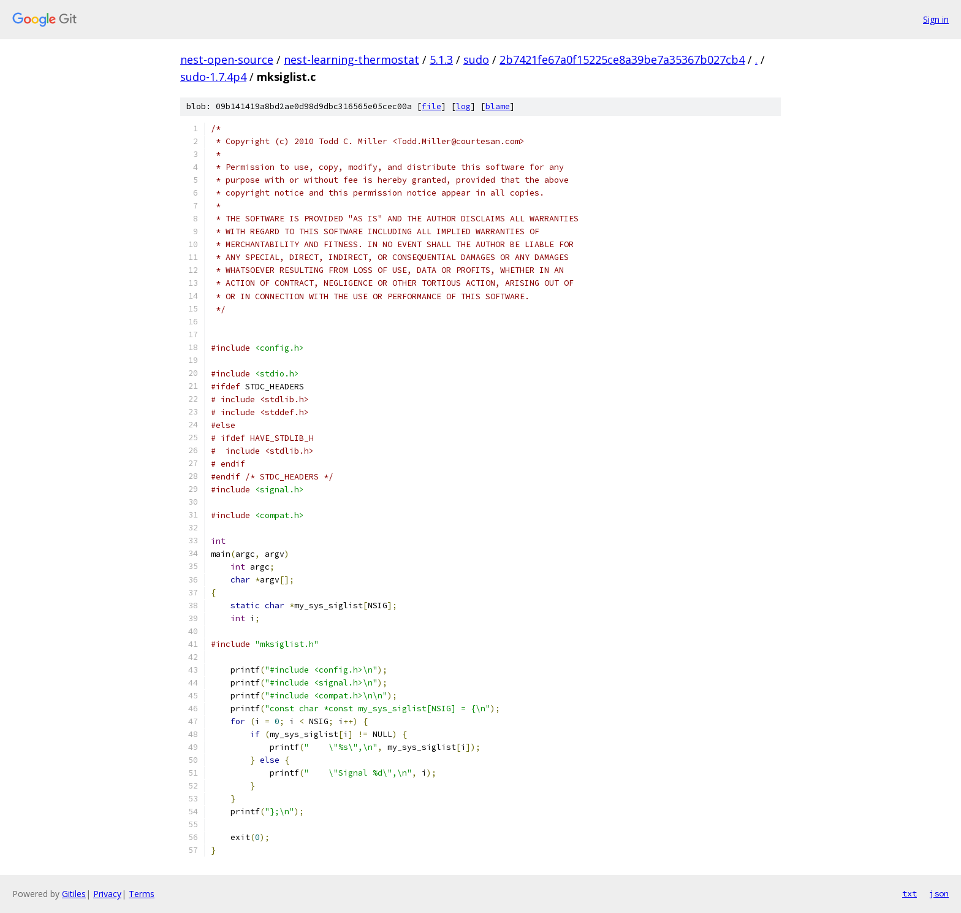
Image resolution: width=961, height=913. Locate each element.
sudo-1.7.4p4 (213, 76)
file (431, 106)
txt (909, 893)
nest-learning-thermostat (351, 59)
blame (497, 106)
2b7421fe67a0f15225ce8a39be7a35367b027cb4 (622, 59)
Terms (141, 894)
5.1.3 (441, 59)
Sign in (936, 19)
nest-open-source (226, 59)
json (939, 893)
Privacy (107, 894)
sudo (476, 59)
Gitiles (74, 894)
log (463, 106)
